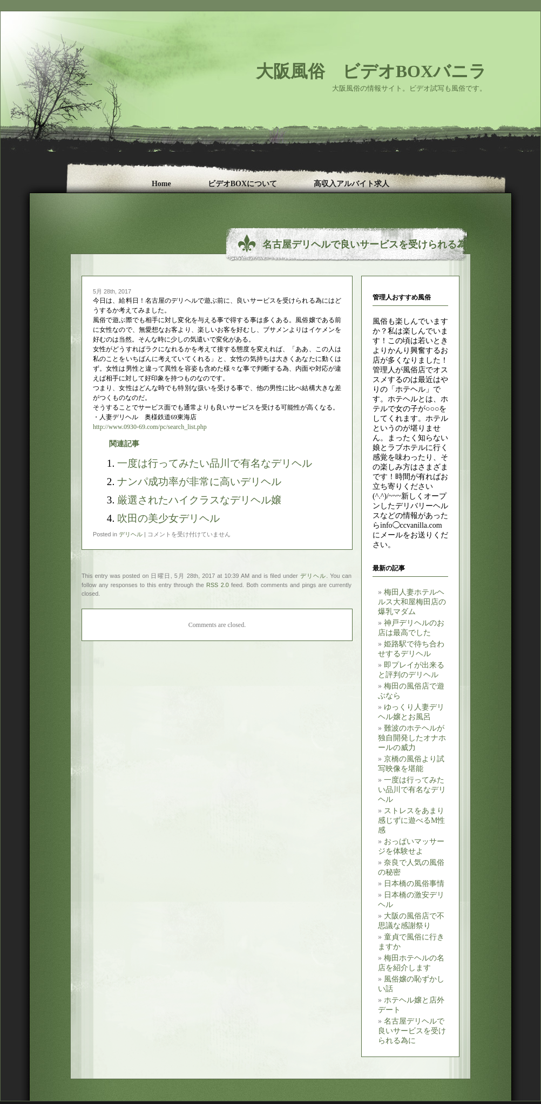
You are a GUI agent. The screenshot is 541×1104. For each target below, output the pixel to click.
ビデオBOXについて (242, 184)
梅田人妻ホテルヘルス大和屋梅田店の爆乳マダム (412, 602)
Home (161, 184)
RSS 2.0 (217, 585)
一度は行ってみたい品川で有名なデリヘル (412, 789)
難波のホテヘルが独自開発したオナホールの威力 (412, 738)
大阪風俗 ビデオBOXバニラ (371, 71)
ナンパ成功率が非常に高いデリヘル (199, 481)
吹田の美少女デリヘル (168, 518)
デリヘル (131, 534)
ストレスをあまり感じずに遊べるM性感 (411, 820)
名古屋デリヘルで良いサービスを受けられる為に (412, 1031)
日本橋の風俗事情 (414, 884)
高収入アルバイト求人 (351, 184)
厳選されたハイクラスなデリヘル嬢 (199, 500)
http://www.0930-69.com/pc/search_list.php (150, 427)
